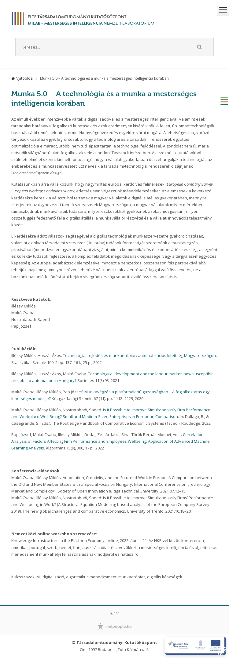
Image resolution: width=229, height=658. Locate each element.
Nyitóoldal (22, 78)
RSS (114, 613)
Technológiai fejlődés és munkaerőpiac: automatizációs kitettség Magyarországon (139, 355)
